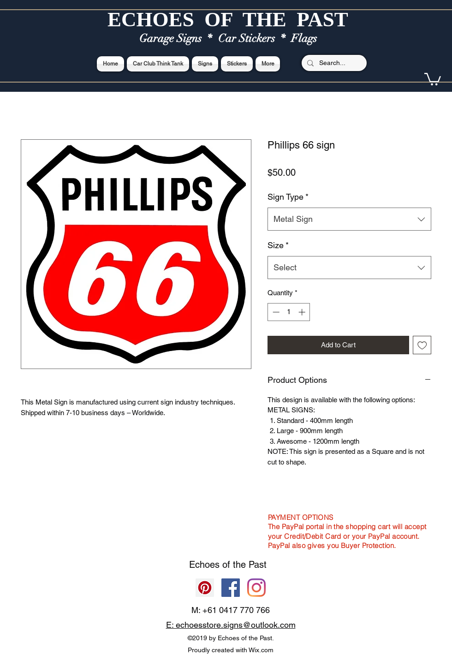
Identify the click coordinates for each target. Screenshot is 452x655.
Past (258, 564)
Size (278, 245)
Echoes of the (219, 564)
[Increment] (303, 312)
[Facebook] (230, 587)
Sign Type (288, 197)
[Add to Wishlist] (422, 345)
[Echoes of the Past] (256, 587)
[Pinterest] (205, 587)
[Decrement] (275, 312)
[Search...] (333, 63)
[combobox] (349, 219)
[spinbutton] (289, 312)
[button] (432, 78)
